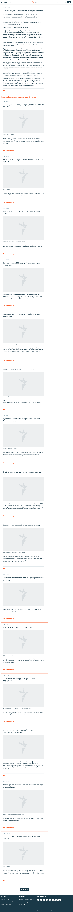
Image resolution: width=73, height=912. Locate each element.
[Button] (8, 91)
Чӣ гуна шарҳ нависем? (6, 904)
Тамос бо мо (3, 907)
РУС (57, 2)
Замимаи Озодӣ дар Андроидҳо (26, 899)
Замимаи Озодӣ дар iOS (24, 902)
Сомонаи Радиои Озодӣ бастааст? (8, 902)
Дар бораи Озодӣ (5, 899)
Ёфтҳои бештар (24, 889)
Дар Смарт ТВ (22, 904)
